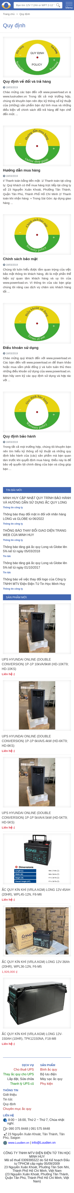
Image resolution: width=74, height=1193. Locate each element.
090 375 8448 (18, 1128)
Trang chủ (9, 14)
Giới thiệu (10, 1094)
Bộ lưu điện (48, 1074)
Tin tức (8, 1099)
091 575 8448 (40, 1128)
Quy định (25, 14)
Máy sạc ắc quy (51, 1079)
